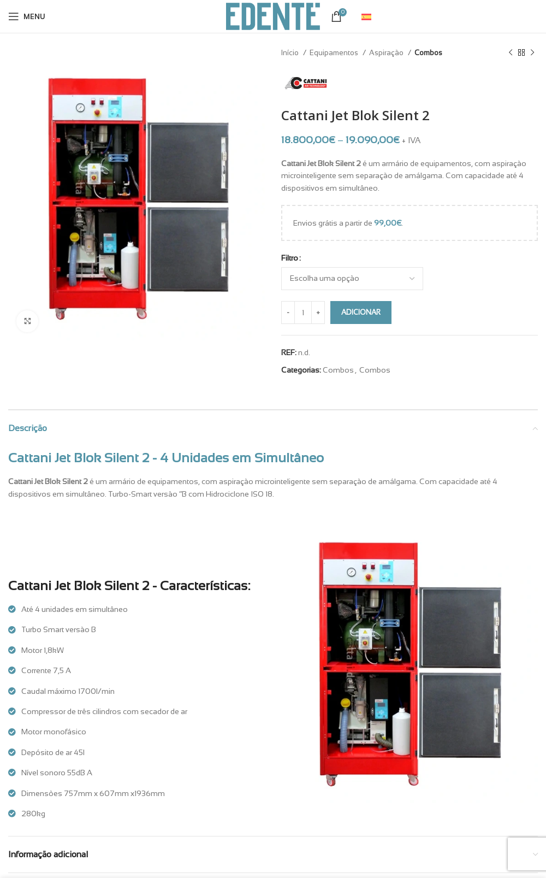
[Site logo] (273, 15)
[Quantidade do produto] (303, 312)
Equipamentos (335, 53)
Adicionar (361, 312)
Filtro (289, 258)
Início (290, 53)
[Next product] (532, 53)
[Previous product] (510, 53)
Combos (428, 53)
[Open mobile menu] (27, 16)
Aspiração (387, 53)
